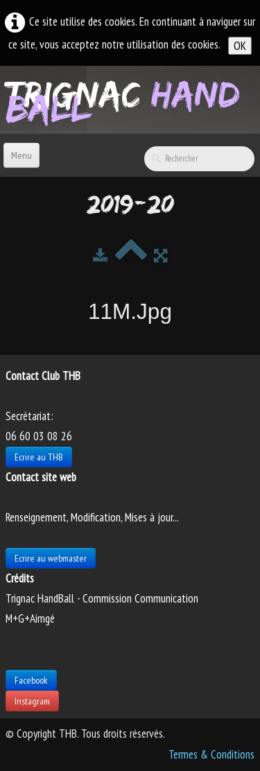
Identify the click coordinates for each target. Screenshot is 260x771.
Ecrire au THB (39, 457)
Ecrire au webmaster (51, 558)
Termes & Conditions (211, 754)
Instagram (32, 701)
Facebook (31, 680)
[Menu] (21, 155)
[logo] (133, 98)
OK (240, 45)
